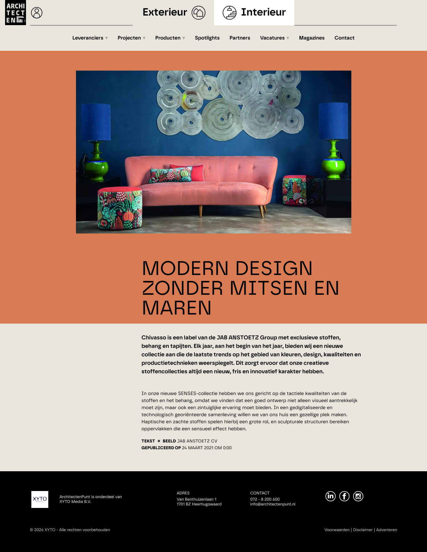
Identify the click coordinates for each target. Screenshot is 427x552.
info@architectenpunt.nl (272, 504)
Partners (240, 38)
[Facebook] (344, 496)
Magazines (312, 38)
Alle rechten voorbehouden (84, 530)
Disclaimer (363, 530)
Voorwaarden (337, 530)
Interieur (263, 12)
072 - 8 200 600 (265, 499)
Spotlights (207, 38)
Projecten (129, 38)
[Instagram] (358, 496)
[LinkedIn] (330, 496)
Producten (168, 38)
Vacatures (272, 38)
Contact (345, 38)
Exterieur (165, 12)
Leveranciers (87, 38)
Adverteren (386, 530)
